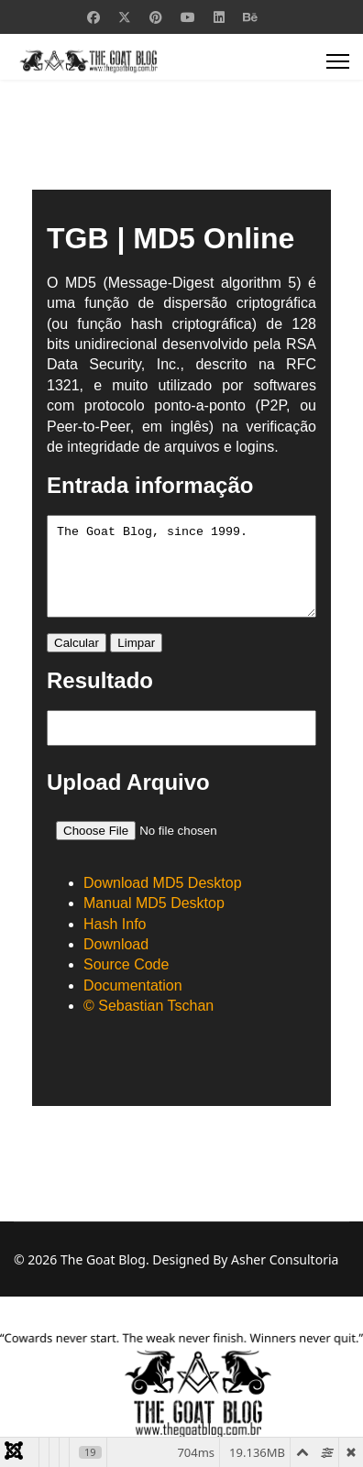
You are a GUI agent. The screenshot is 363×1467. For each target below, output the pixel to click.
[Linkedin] (219, 17)
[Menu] (337, 61)
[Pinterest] (155, 17)
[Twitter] (124, 17)
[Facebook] (93, 17)
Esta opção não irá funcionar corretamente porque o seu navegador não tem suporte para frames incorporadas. (181, 648)
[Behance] (250, 17)
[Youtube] (188, 17)
